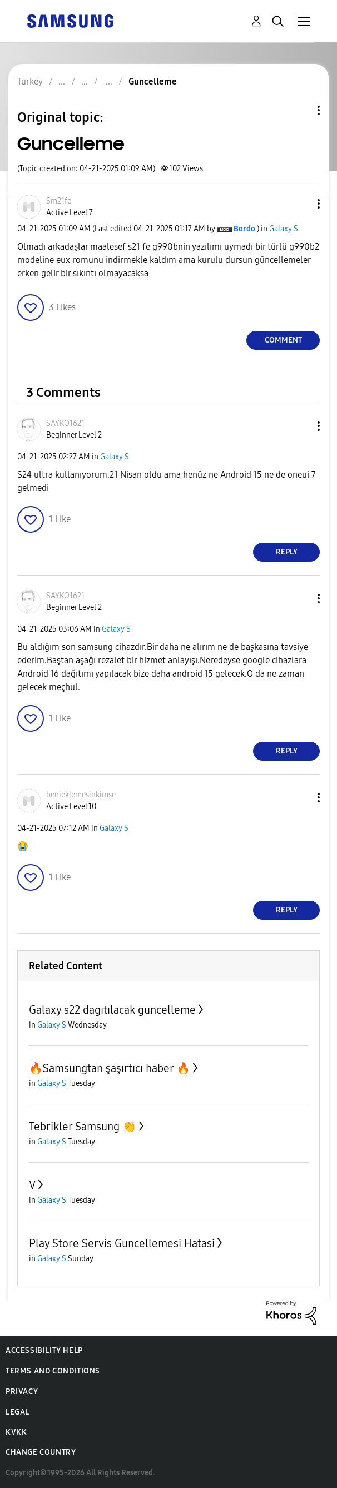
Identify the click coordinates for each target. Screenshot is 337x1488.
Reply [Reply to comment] (287, 552)
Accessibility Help (44, 1350)
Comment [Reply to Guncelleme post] (283, 340)
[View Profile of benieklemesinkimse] (81, 795)
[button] (300, 203)
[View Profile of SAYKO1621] (65, 423)
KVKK (16, 1432)
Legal (17, 1412)
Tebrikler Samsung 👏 (82, 1126)
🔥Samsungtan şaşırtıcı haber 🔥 (109, 1068)
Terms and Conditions (53, 1371)
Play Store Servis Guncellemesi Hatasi (122, 1243)
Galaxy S (283, 229)
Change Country (41, 1452)
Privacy (22, 1391)
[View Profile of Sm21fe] (58, 201)
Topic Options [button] (300, 110)
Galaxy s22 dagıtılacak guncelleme (112, 1009)
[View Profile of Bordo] (244, 229)
